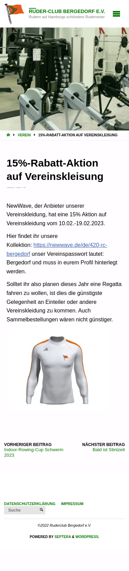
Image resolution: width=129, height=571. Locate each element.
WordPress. (87, 537)
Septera (62, 537)
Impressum (72, 504)
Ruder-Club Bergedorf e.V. (67, 11)
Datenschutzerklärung (29, 504)
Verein (24, 135)
